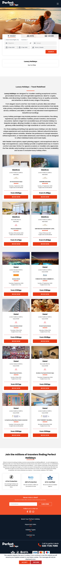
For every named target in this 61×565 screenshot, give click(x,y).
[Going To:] (45, 43)
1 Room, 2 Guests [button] (39, 47)
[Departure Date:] (10, 47)
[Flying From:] (16, 43)
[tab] (11, 36)
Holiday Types (31, 530)
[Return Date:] (23, 47)
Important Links (30, 524)
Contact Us (30, 535)
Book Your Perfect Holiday (30, 519)
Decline (36, 562)
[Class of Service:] (25, 39)
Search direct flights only (12, 40)
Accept (24, 562)
